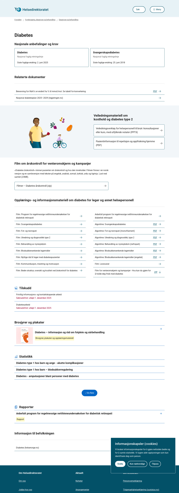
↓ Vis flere (89, 393)
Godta (120, 464)
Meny (158, 9)
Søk (138, 9)
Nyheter (79, 481)
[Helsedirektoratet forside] (33, 9)
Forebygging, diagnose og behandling (40, 20)
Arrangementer (82, 489)
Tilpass (155, 464)
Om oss (22, 481)
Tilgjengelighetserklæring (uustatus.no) (141, 489)
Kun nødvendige (137, 464)
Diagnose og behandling (68, 20)
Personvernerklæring (132, 481)
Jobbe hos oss (25, 489)
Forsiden (18, 20)
